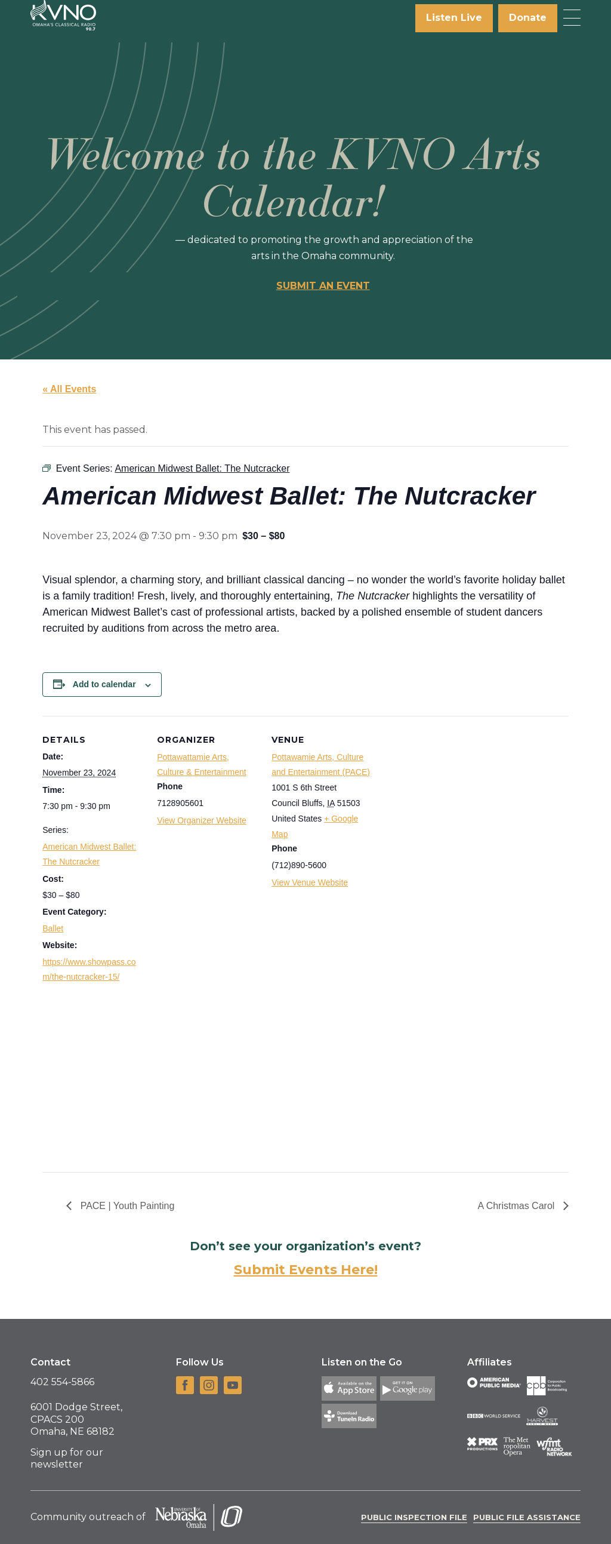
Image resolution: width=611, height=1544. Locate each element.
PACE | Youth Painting (126, 1206)
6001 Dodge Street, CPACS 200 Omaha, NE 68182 (76, 1419)
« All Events (69, 389)
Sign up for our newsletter (66, 1459)
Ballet (52, 928)
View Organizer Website (201, 820)
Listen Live (454, 17)
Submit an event (323, 285)
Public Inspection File (414, 1517)
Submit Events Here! (306, 1270)
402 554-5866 (62, 1382)
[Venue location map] (449, 944)
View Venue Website (309, 882)
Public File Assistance (527, 1517)
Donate (528, 17)
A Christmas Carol (517, 1206)
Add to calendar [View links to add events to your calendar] (104, 684)
